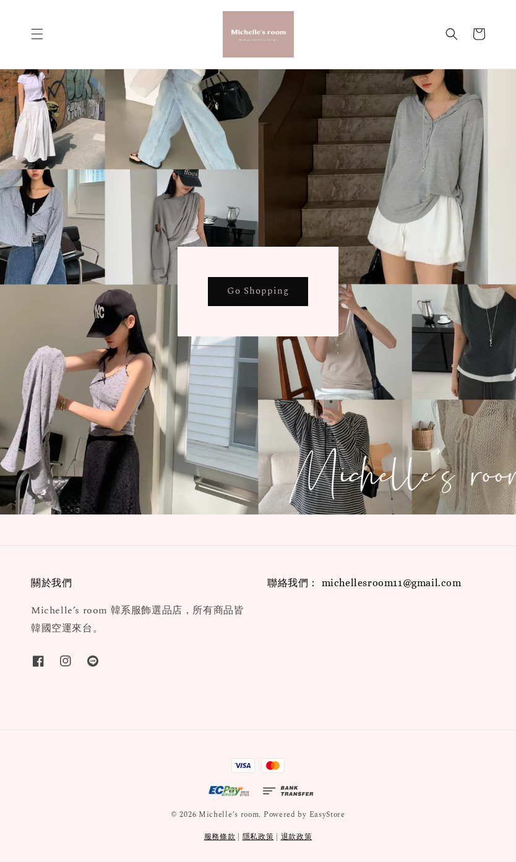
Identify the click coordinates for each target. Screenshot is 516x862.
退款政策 (296, 837)
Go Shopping (258, 291)
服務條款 (220, 837)
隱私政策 (258, 837)
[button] (37, 34)
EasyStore (327, 815)
